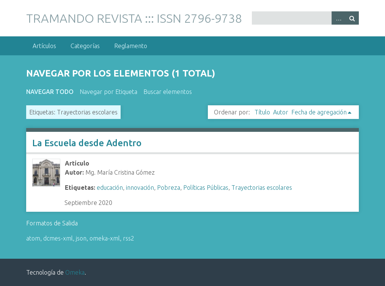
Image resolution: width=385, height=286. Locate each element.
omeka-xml (105, 238)
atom (33, 238)
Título (262, 112)
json (81, 238)
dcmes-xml (58, 238)
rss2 (128, 238)
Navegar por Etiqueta (108, 91)
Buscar (352, 18)
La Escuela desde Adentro (86, 143)
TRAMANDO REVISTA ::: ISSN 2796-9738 (134, 18)
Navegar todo (50, 91)
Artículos (44, 45)
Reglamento (130, 45)
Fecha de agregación (319, 112)
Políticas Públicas (205, 187)
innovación (140, 187)
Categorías (85, 45)
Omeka (75, 272)
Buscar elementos (167, 91)
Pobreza (168, 187)
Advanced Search (338, 18)
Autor (280, 112)
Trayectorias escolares (261, 187)
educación (110, 187)
